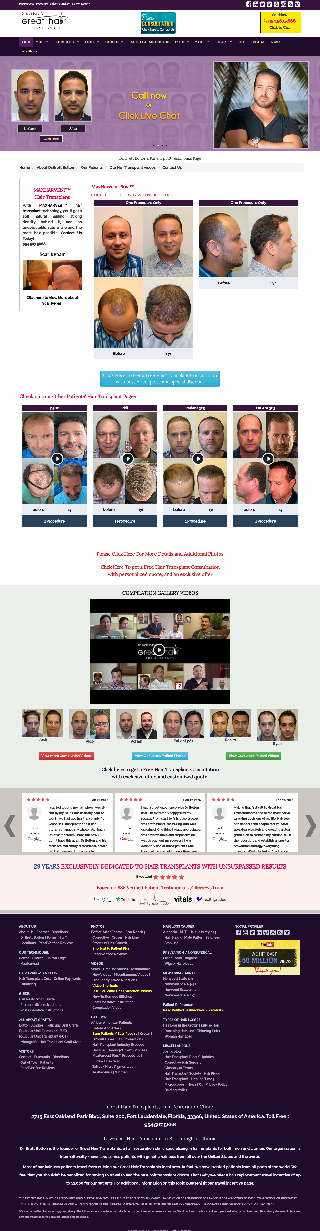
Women (121, 1072)
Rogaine (191, 958)
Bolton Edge (56, 958)
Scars (95, 969)
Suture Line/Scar (106, 1061)
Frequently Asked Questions (114, 980)
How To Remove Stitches (112, 997)
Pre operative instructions (40, 1005)
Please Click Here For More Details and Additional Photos (160, 554)
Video (40, 41)
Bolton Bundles (31, 958)
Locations (28, 943)
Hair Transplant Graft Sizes (60, 1042)
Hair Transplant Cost (35, 979)
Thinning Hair (207, 1031)
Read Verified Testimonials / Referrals (193, 1010)
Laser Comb (172, 958)
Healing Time (201, 1079)
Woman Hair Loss (178, 1036)
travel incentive (229, 1183)
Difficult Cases (103, 1039)
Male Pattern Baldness (202, 937)
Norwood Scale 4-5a (180, 990)
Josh (42, 725)
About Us (222, 41)
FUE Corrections (130, 1039)
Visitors (200, 41)
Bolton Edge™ (81, 3)
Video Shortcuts (105, 986)
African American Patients (111, 1023)
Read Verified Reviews (56, 943)
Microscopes (174, 1084)
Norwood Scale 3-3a (180, 984)
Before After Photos (106, 932)
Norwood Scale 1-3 (178, 979)
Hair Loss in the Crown (180, 1025)
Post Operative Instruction (112, 1002)
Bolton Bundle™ (60, 3)
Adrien (136, 726)
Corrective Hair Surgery (182, 1062)
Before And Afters (106, 1028)
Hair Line (132, 937)
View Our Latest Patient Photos (160, 756)
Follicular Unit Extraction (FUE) (43, 1031)
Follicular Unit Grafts (62, 1025)
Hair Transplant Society (182, 1073)
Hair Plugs (212, 1073)
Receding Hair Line (179, 1031)
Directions (60, 932)
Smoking (171, 943)
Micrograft (28, 1042)
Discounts (42, 1057)
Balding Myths (175, 1090)
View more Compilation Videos (66, 756)
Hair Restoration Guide (37, 999)
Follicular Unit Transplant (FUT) (43, 1036)
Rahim (230, 725)
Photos (90, 41)
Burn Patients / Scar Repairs (114, 1034)
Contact (42, 932)
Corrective (100, 937)
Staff (63, 937)
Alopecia (170, 932)
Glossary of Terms (178, 1068)
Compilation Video (106, 1008)
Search (275, 41)
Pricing (179, 41)
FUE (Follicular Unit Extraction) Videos (122, 991)
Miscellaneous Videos (131, 975)
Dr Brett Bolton (32, 937)
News (191, 1084)
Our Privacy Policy (213, 1084)
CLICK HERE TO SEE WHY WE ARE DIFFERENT (131, 195)
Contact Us (257, 41)
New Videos (101, 975)
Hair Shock (172, 937)
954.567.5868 (282, 21)
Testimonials (140, 969)
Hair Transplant (64, 41)
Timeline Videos (115, 969)
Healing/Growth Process (127, 1050)
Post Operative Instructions (41, 1010)
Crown (117, 937)
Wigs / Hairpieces (178, 964)
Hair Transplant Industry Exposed (118, 1045)
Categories (112, 41)
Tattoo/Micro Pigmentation (114, 1067)
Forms (52, 937)
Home (26, 41)
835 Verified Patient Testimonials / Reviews (165, 888)
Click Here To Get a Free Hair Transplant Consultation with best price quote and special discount (160, 378)
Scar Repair (134, 932)
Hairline (98, 1050)
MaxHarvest (29, 964)
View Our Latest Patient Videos (254, 756)
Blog (241, 41)
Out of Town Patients (36, 1062)
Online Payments (67, 979)
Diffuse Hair (210, 1025)
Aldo (89, 726)
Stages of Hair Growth (109, 943)
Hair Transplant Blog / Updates (189, 1057)
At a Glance (29, 51)
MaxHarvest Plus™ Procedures (116, 1056)
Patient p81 (183, 726)
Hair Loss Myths (201, 932)
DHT (183, 932)
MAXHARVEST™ (53, 205)
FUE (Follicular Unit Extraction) (149, 41)
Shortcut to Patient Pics (110, 948)
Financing (28, 984)
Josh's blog (172, 1051)
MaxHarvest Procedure (33, 3)
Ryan (277, 727)
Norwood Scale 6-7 (179, 995)
